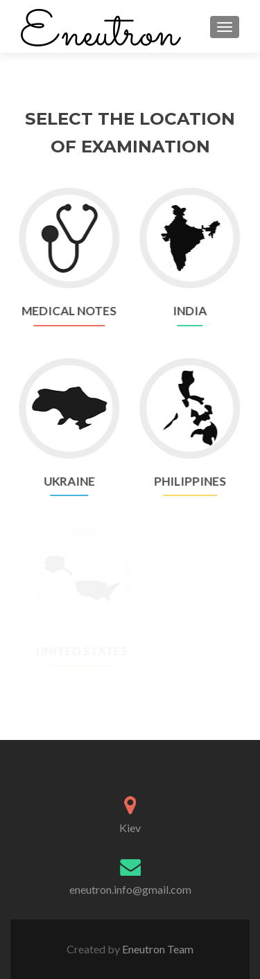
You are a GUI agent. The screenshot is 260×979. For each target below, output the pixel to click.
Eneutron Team (156, 948)
